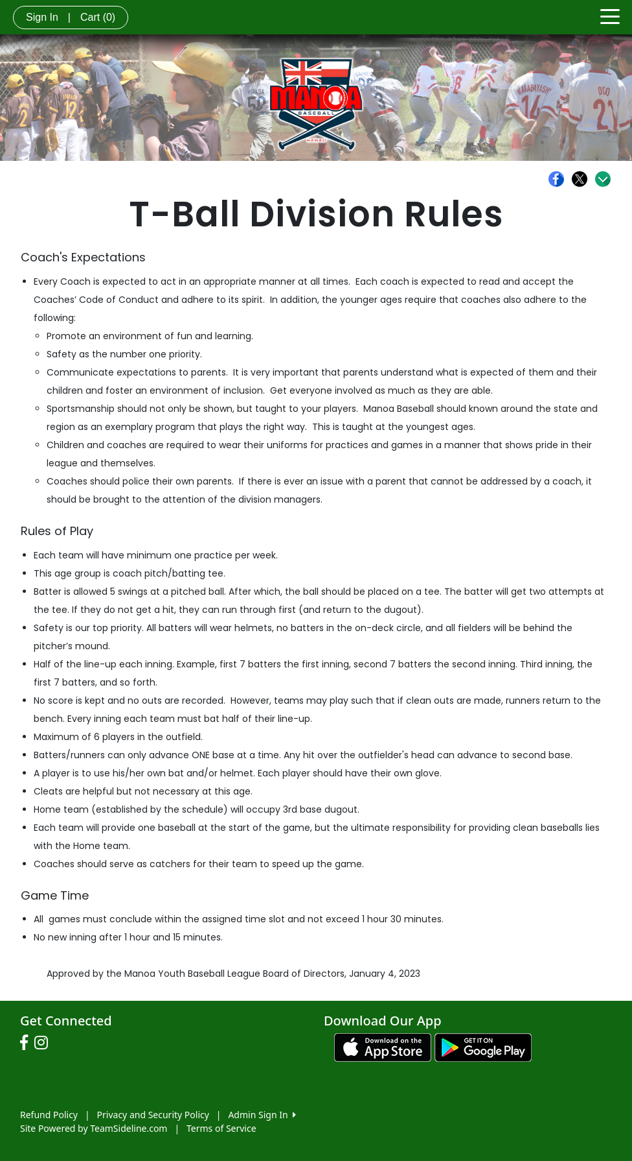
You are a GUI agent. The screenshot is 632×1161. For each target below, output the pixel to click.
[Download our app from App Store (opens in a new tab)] (382, 1046)
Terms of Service (221, 1128)
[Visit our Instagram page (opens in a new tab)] (44, 1043)
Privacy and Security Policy (153, 1114)
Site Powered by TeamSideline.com (93, 1128)
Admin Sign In (261, 1114)
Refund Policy (49, 1114)
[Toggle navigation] (609, 15)
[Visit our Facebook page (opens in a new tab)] (27, 1043)
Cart (97, 17)
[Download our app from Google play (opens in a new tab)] (483, 1046)
